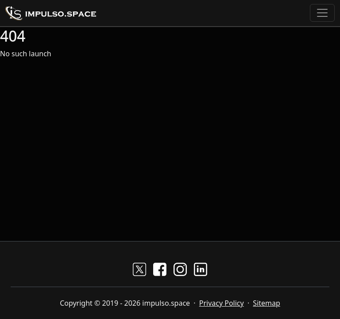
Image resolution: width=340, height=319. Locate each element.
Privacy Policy (221, 303)
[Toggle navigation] (322, 13)
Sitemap (266, 303)
